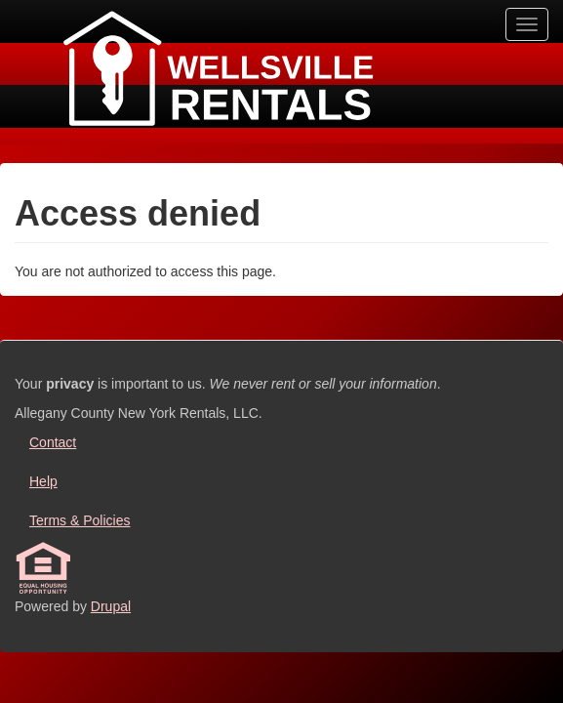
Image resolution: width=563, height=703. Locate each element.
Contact (52, 442)
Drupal (111, 606)
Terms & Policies (79, 520)
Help (43, 481)
